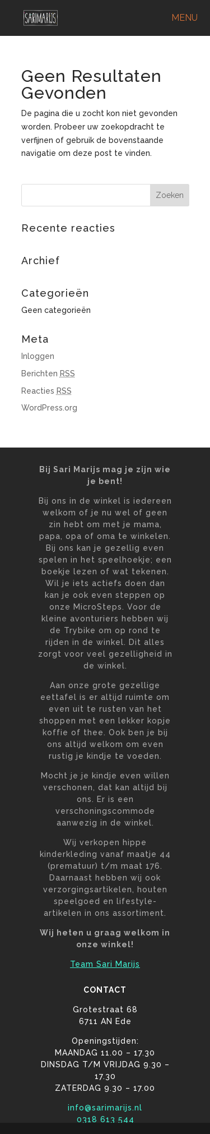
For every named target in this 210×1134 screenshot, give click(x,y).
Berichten (48, 373)
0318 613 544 (105, 1119)
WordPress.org (49, 407)
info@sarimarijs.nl (105, 1107)
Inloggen (37, 356)
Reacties (46, 390)
